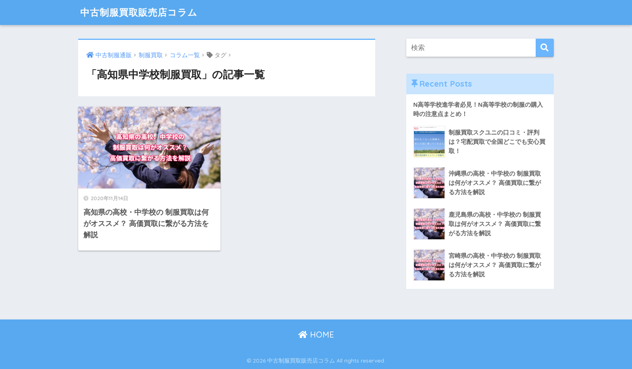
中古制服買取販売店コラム (139, 12)
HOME (316, 335)
